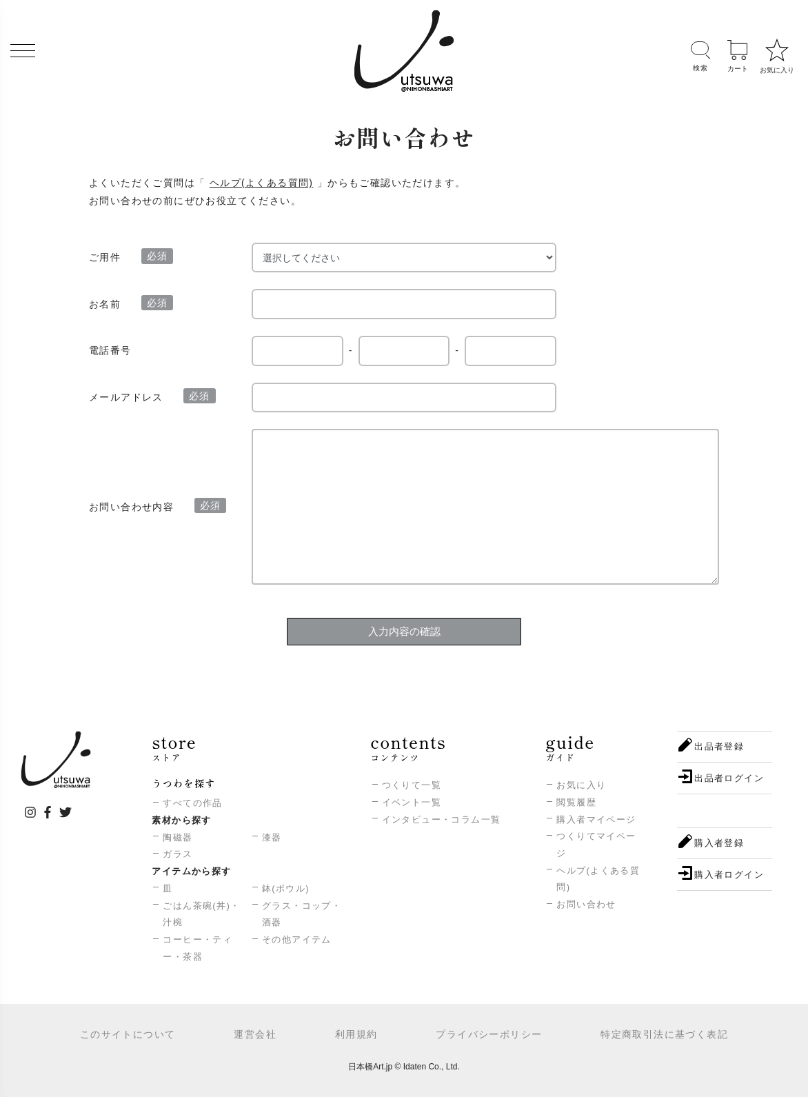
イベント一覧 (411, 802)
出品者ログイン (729, 778)
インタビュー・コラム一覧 (441, 819)
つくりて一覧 (411, 785)
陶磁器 (177, 837)
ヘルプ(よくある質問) (262, 182)
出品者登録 (719, 746)
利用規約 (356, 1034)
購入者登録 (719, 843)
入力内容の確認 (404, 631)
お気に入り (581, 785)
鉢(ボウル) (286, 888)
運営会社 (255, 1034)
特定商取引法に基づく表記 (664, 1034)
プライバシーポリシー (489, 1034)
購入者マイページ (596, 819)
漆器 (272, 837)
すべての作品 (192, 803)
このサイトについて (128, 1034)
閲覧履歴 (576, 802)
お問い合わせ (586, 904)
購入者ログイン (729, 874)
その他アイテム (297, 939)
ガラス (177, 854)
